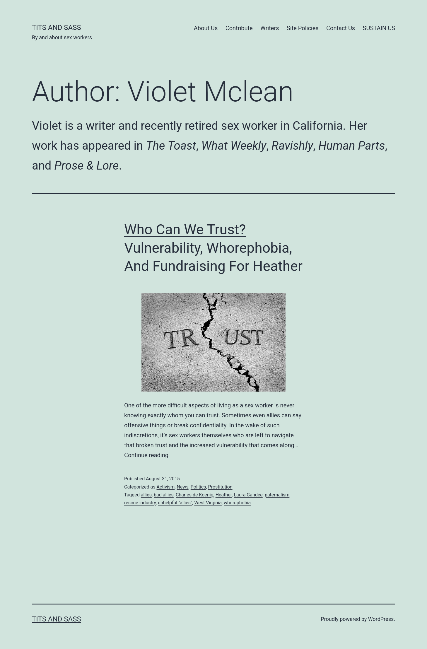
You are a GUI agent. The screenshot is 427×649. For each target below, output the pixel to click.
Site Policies (303, 28)
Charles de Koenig (195, 495)
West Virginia (208, 502)
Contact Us (340, 28)
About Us (206, 28)
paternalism (277, 495)
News (182, 487)
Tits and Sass (56, 27)
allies (146, 495)
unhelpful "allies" (175, 502)
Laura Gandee (248, 495)
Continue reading (146, 455)
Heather (224, 495)
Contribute (239, 28)
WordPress (381, 619)
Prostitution (220, 487)
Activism (165, 487)
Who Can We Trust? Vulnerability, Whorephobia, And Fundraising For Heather (213, 247)
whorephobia (237, 502)
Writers (269, 28)
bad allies (164, 495)
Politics (198, 487)
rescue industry (140, 502)
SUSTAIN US (379, 28)
